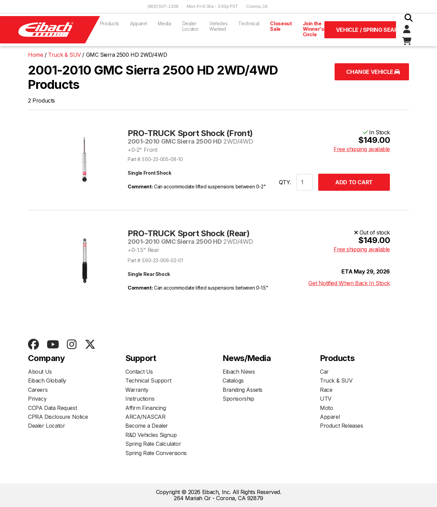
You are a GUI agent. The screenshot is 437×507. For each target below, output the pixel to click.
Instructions (139, 399)
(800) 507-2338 (163, 6)
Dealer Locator (190, 26)
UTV (326, 399)
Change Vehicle (373, 71)
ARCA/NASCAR (145, 417)
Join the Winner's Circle (313, 29)
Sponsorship (238, 399)
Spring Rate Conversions (156, 453)
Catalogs (233, 380)
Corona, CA (257, 6)
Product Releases (341, 426)
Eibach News (239, 372)
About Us (40, 372)
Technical (248, 23)
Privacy (37, 399)
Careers (37, 390)
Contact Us (139, 372)
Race (326, 390)
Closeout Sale (281, 26)
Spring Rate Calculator (153, 444)
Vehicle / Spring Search (366, 29)
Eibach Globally (47, 380)
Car (324, 372)
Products (109, 23)
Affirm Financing (145, 408)
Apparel (138, 23)
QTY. (285, 182)
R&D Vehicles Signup (151, 435)
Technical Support (148, 380)
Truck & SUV (336, 380)
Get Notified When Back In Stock (349, 283)
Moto (326, 408)
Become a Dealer (146, 426)
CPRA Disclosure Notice (58, 417)
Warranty (137, 390)
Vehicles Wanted (218, 26)
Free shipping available (362, 149)
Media (164, 23)
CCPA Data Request (52, 408)
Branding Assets (243, 390)
